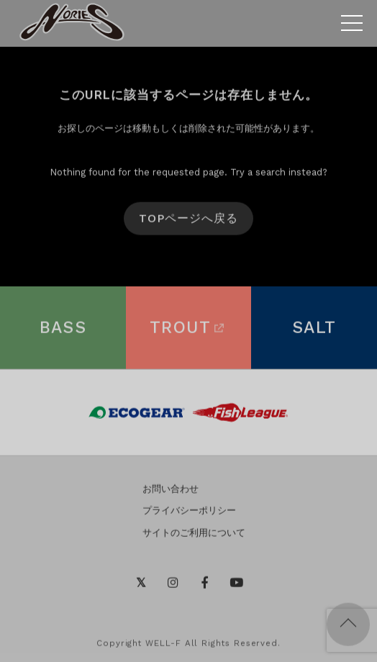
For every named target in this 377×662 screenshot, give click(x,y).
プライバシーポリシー (189, 512)
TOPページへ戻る (188, 220)
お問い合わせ (170, 490)
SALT (314, 330)
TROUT (188, 330)
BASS (63, 330)
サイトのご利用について (193, 535)
